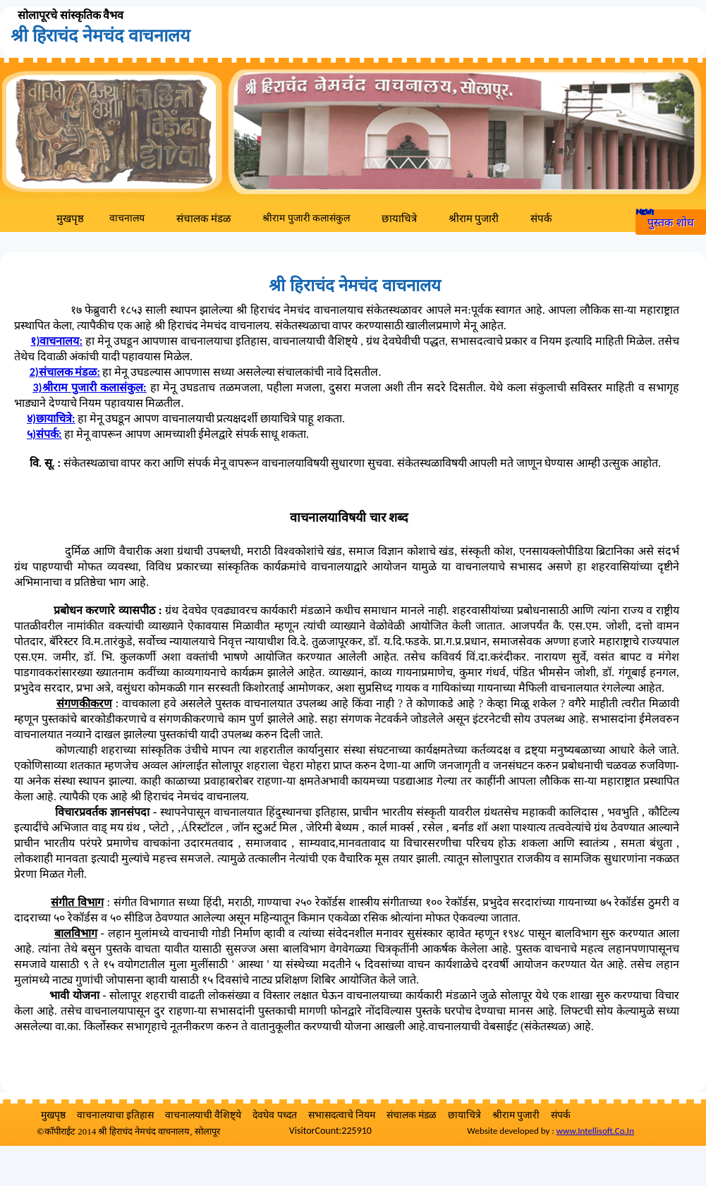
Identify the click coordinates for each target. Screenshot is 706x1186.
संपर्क (541, 218)
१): (56, 341)
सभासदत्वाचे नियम (341, 1115)
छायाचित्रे (399, 218)
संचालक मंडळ (203, 218)
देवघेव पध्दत (274, 1115)
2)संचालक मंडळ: (65, 372)
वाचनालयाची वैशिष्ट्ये (203, 1115)
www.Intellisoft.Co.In (595, 1130)
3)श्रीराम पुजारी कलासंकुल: (89, 387)
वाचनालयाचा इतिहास (115, 1115)
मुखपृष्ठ (70, 218)
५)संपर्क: (44, 434)
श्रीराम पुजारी (474, 218)
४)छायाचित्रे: (51, 418)
